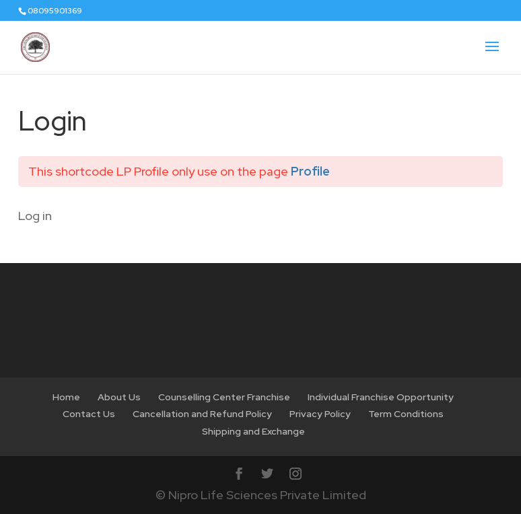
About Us (119, 397)
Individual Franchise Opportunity (381, 397)
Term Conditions (406, 414)
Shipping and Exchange (253, 431)
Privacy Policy (320, 414)
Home (66, 397)
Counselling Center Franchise (224, 397)
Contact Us (89, 414)
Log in (35, 215)
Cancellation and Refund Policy (202, 414)
